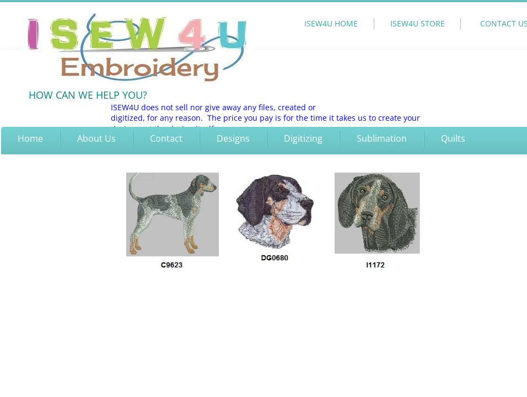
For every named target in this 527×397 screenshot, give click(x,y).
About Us (96, 138)
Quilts (453, 138)
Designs (233, 138)
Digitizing (303, 138)
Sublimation (382, 138)
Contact (166, 138)
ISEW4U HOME (331, 23)
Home (30, 138)
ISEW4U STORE (417, 23)
